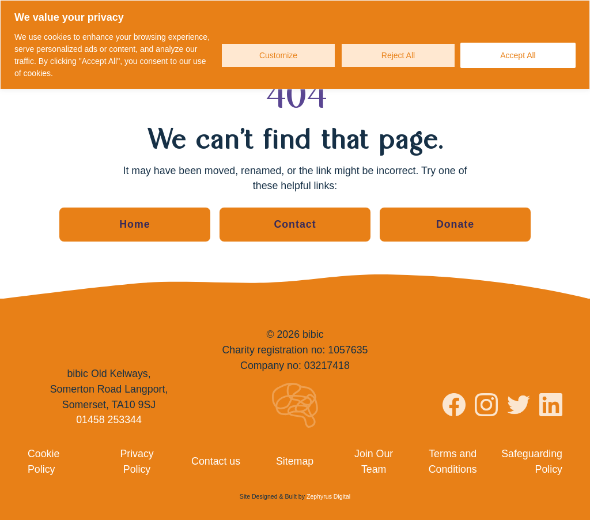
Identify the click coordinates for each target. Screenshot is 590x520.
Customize (278, 55)
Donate (455, 224)
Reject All (398, 55)
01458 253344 (109, 419)
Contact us (215, 461)
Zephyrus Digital (328, 496)
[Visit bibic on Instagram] (486, 407)
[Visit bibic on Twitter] (518, 407)
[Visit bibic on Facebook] (454, 406)
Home (134, 224)
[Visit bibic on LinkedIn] (550, 407)
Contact (295, 224)
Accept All (517, 55)
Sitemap (294, 461)
